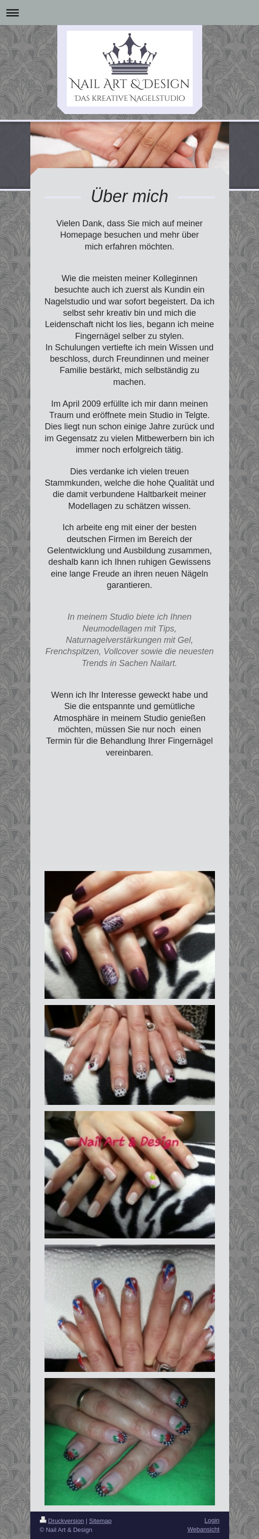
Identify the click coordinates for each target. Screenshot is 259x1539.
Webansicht (204, 1529)
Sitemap (100, 1520)
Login (212, 1520)
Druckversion (62, 1520)
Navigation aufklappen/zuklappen (129, 12)
